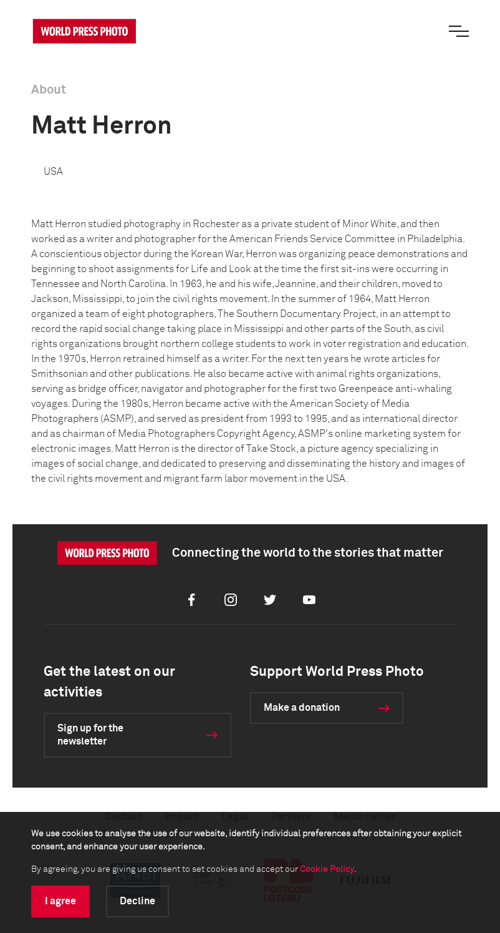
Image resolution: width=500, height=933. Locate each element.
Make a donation (302, 708)
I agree (60, 901)
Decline (137, 901)
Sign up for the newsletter (90, 734)
